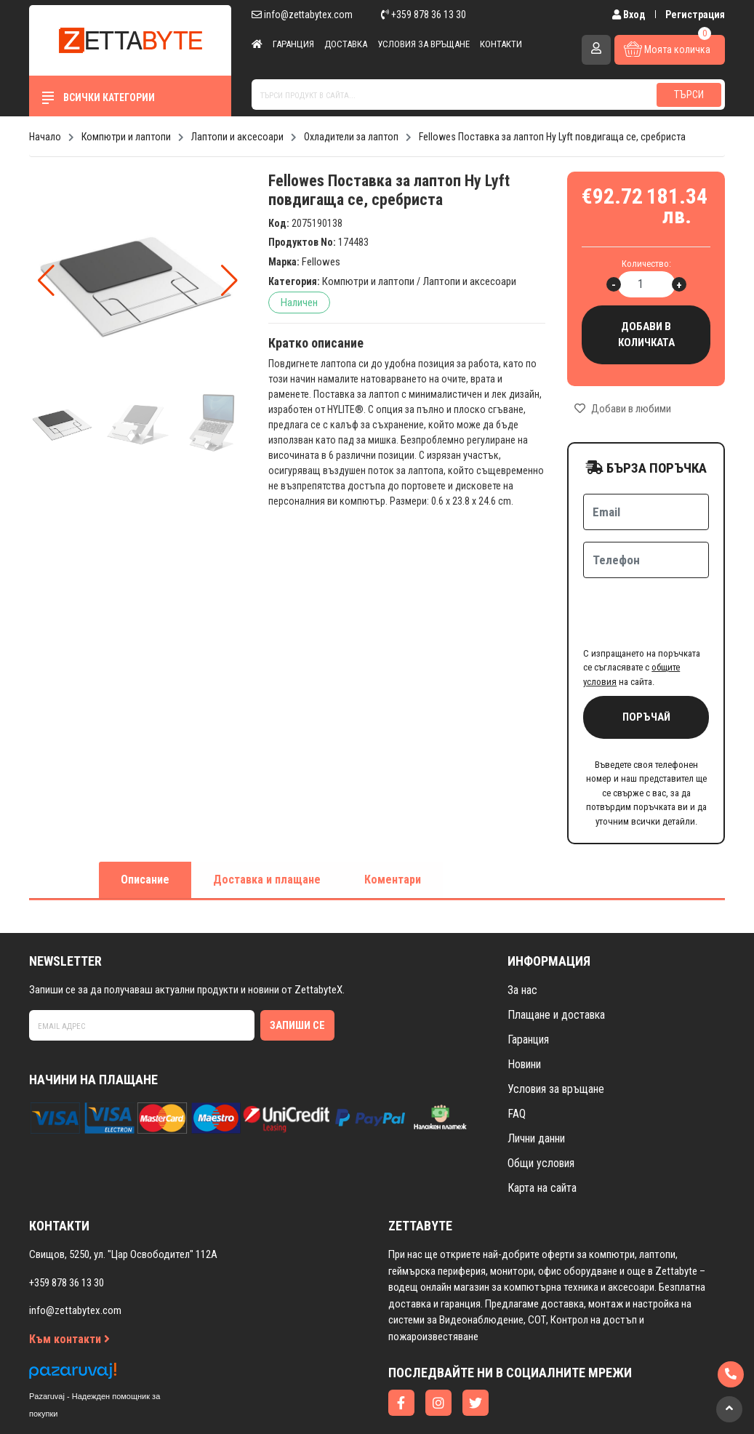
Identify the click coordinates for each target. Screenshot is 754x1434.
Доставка (345, 44)
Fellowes (321, 261)
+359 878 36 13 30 (423, 14)
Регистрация (695, 14)
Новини (524, 1007)
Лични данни (536, 1082)
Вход (630, 14)
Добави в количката (646, 335)
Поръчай (646, 660)
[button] (229, 281)
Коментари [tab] (392, 823)
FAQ (517, 1057)
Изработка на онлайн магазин (348, 1402)
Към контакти (69, 1282)
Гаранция (293, 44)
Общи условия (541, 1106)
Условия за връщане (423, 44)
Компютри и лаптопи (368, 281)
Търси (689, 94)
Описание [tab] (145, 823)
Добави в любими (622, 408)
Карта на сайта (542, 1131)
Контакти (501, 44)
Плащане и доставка (556, 958)
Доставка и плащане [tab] (267, 823)
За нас (522, 933)
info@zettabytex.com (302, 14)
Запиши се (297, 968)
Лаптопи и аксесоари (469, 281)
